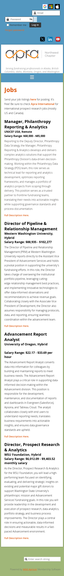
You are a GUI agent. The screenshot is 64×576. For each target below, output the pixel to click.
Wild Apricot (30, 569)
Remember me (18, 25)
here (33, 99)
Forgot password (14, 30)
